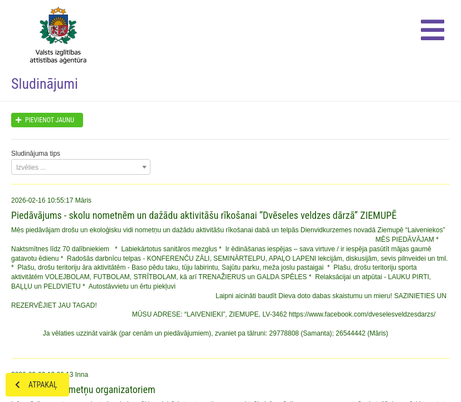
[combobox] (81, 167)
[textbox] (81, 167)
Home (55, 33)
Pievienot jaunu (43, 120)
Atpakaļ (31, 385)
